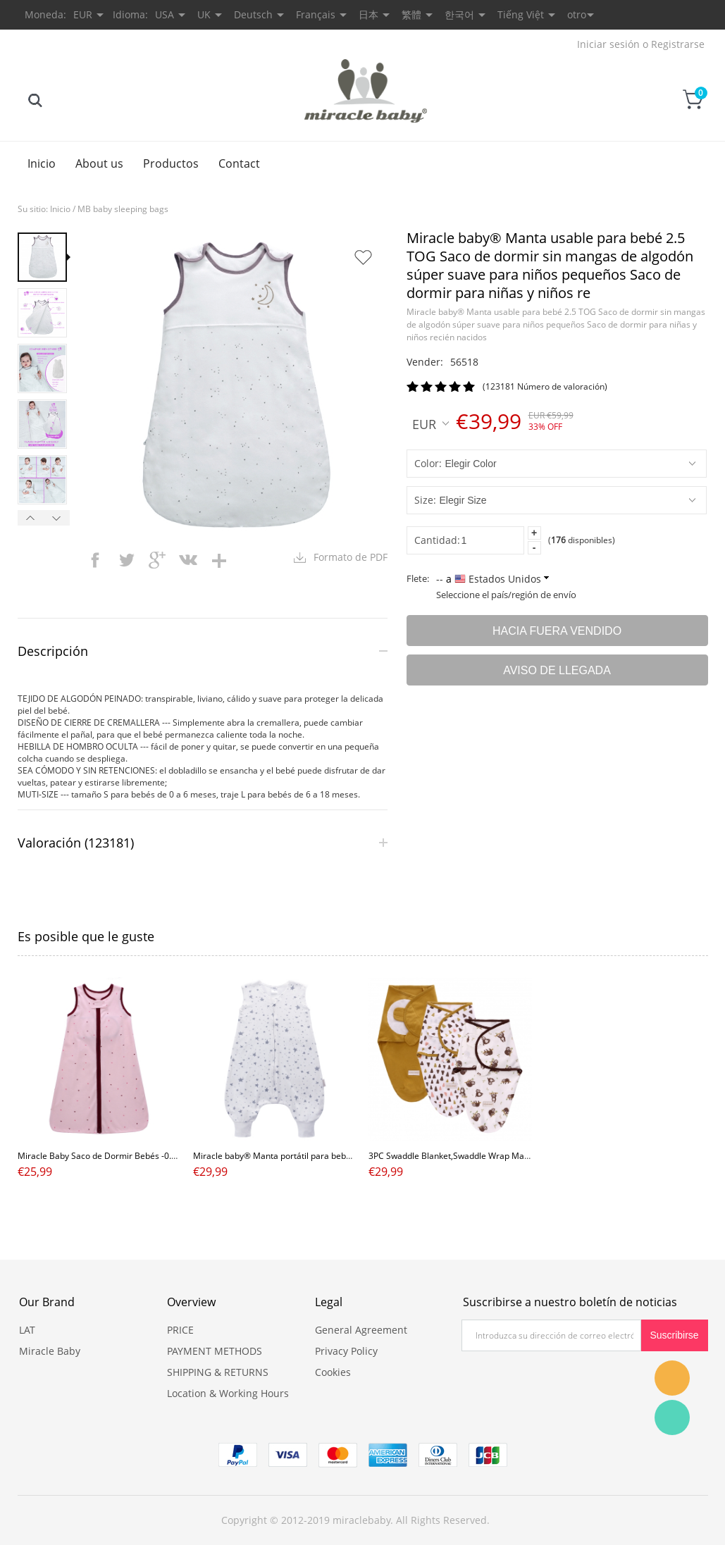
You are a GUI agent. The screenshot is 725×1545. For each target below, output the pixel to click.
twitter (126, 560)
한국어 (459, 14)
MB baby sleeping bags (123, 209)
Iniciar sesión (608, 44)
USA (164, 14)
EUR (430, 423)
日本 (368, 14)
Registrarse (678, 44)
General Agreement (361, 1329)
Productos (171, 163)
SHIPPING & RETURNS (217, 1372)
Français (315, 14)
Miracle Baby (49, 1351)
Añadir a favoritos (362, 257)
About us (99, 163)
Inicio (41, 163)
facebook (95, 560)
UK (204, 14)
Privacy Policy (346, 1351)
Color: (428, 463)
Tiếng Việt (520, 14)
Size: (425, 500)
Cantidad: (437, 540)
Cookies (333, 1372)
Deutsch (253, 14)
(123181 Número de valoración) (545, 386)
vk (188, 560)
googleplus (157, 560)
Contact (239, 163)
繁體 (411, 14)
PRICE (180, 1329)
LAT (27, 1329)
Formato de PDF (351, 557)
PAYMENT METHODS (214, 1351)
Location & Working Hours (228, 1393)
